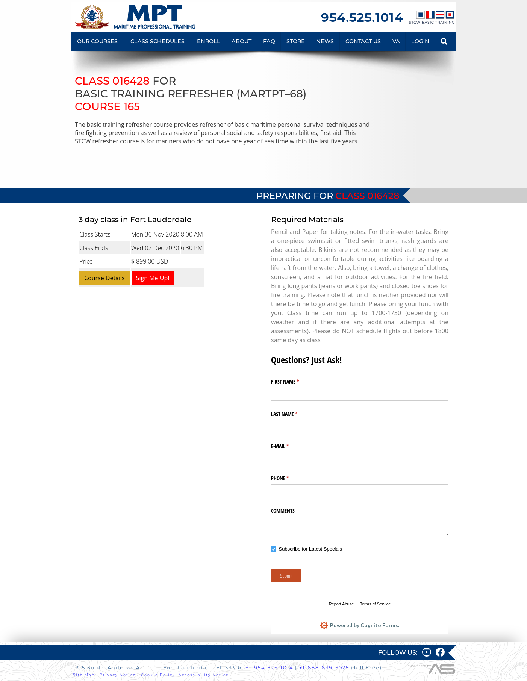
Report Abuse (341, 604)
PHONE (288, 478)
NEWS (325, 41)
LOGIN (420, 41)
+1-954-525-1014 (269, 667)
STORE (295, 41)
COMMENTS (283, 510)
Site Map (84, 675)
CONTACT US (363, 41)
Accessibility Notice (204, 675)
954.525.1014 (362, 17)
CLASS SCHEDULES (157, 41)
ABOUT (241, 41)
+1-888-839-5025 (324, 667)
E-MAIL (288, 446)
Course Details (104, 278)
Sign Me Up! (153, 278)
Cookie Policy (158, 675)
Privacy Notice (118, 675)
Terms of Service (375, 604)
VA (396, 41)
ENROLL (208, 41)
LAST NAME (293, 414)
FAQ (269, 41)
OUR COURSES (97, 41)
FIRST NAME (294, 381)
